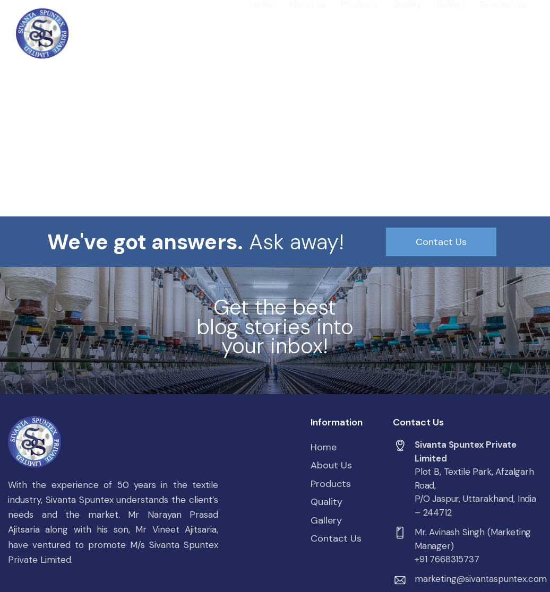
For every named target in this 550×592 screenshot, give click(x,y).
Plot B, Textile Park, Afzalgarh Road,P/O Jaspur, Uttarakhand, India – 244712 (475, 492)
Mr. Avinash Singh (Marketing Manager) (473, 539)
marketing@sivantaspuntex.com (481, 579)
